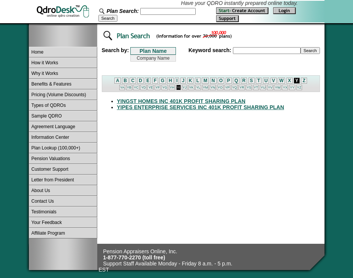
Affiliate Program (48, 233)
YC (136, 87)
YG (164, 87)
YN (213, 87)
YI (178, 87)
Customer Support (50, 169)
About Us (41, 190)
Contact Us (43, 201)
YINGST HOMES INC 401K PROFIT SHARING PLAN (181, 101)
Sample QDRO (47, 116)
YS (249, 87)
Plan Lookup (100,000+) (56, 148)
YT (256, 87)
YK (191, 87)
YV (270, 87)
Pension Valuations (51, 158)
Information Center (50, 137)
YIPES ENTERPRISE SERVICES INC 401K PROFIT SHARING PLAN (200, 107)
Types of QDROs (49, 105)
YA (122, 87)
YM (205, 87)
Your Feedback (47, 222)
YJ (185, 87)
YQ (234, 87)
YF (157, 87)
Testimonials (44, 211)
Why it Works (45, 73)
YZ (299, 87)
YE (150, 87)
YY (292, 87)
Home (38, 52)
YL (198, 87)
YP (227, 87)
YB (129, 87)
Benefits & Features (51, 84)
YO (220, 87)
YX (285, 87)
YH (172, 87)
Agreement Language (53, 126)
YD (143, 87)
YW (277, 87)
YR (241, 87)
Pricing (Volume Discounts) (59, 94)
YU (263, 87)
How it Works (45, 62)
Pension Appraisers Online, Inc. (140, 251)
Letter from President (53, 180)
